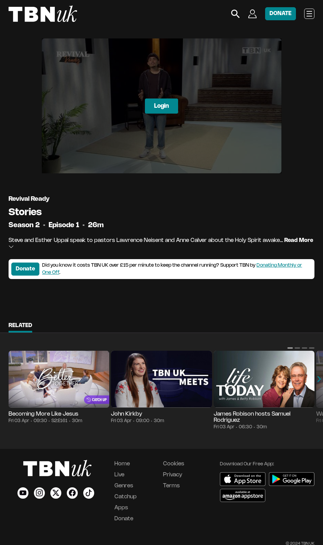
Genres (123, 485)
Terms (171, 485)
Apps (121, 507)
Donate (25, 268)
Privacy (172, 474)
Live (119, 474)
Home (122, 463)
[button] (290, 348)
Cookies (173, 463)
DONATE (280, 13)
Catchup (125, 496)
